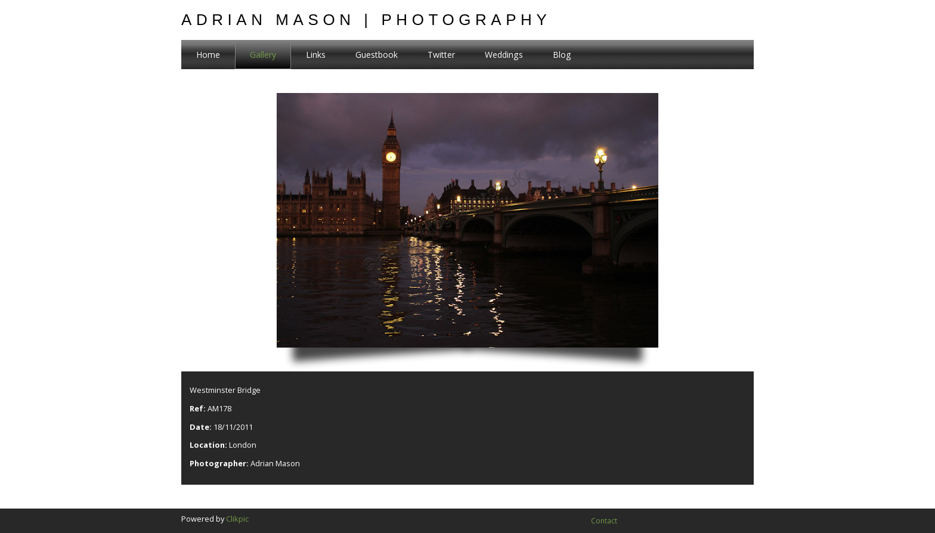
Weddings (504, 54)
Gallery (263, 54)
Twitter (441, 54)
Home (208, 54)
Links (316, 54)
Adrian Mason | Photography (366, 20)
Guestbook (376, 54)
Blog (562, 54)
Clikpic (237, 518)
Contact (604, 521)
